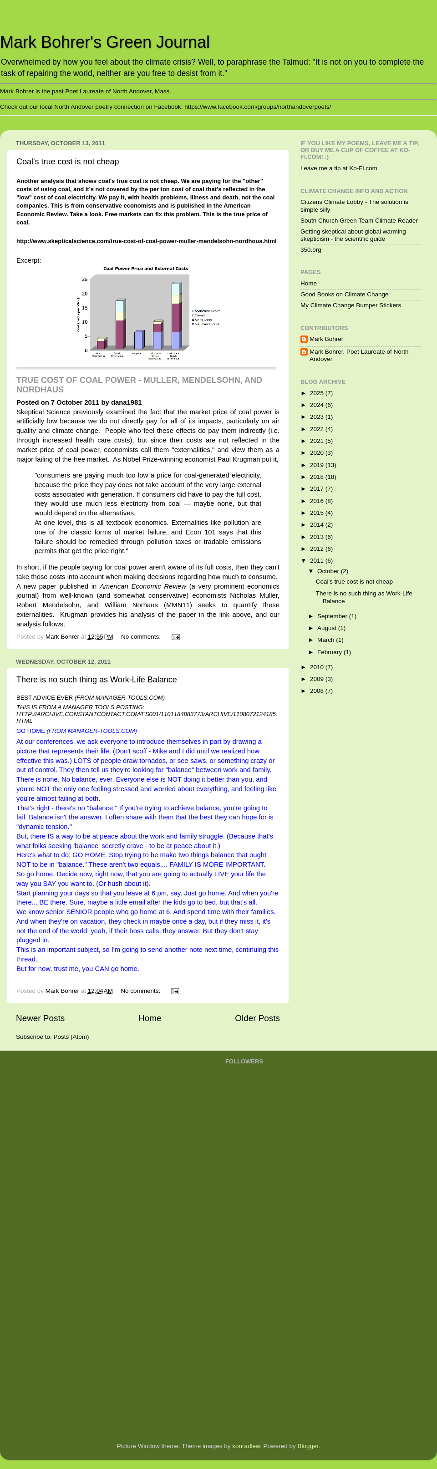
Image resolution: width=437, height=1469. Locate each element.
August (327, 628)
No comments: (142, 636)
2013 (317, 537)
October (329, 571)
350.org (310, 249)
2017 (317, 488)
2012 (317, 548)
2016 (317, 501)
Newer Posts (40, 1018)
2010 (317, 667)
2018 (317, 476)
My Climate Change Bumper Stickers (350, 305)
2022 (317, 429)
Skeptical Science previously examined (76, 412)
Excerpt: (28, 260)
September (333, 616)
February (330, 652)
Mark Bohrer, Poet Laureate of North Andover (359, 355)
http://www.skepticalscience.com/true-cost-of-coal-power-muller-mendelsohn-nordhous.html (146, 241)
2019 (317, 465)
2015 (317, 512)
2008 (317, 690)
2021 (317, 440)
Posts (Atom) (71, 1036)
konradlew (246, 1446)
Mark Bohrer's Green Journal (105, 42)
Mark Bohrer (326, 338)
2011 (317, 560)
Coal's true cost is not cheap (67, 161)
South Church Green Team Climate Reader (359, 220)
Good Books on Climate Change (344, 294)
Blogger (308, 1446)
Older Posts (257, 1018)
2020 (317, 452)
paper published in (112, 586)
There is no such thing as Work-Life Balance (96, 679)
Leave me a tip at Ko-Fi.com (338, 168)
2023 (317, 416)
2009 (317, 679)
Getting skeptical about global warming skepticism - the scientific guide (353, 235)
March (326, 639)
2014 (317, 524)
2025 (317, 393)
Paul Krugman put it (246, 459)
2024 (317, 405)
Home (149, 1018)
